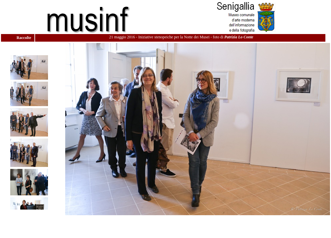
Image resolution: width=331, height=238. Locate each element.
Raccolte (24, 37)
